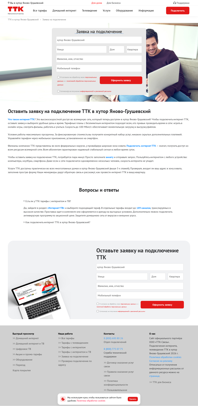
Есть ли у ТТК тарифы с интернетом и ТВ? (47, 201)
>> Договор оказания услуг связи (119, 364)
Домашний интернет (64, 10)
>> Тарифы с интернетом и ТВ (74, 351)
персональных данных (128, 304)
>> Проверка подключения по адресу (75, 362)
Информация (146, 10)
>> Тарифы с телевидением (73, 342)
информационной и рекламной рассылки (95, 91)
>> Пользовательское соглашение (115, 391)
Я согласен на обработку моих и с (77, 81)
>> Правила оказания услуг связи (119, 373)
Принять (132, 399)
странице (154, 376)
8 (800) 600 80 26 (113, 338)
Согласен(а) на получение (85, 91)
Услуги (106, 10)
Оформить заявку (121, 80)
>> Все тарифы (66, 338)
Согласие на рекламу (160, 360)
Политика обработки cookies (165, 357)
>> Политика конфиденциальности (116, 382)
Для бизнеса (114, 2)
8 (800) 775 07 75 (113, 348)
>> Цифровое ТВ (22, 348)
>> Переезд (19, 365)
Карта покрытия (22, 370)
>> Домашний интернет (26, 338)
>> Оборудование (22, 359)
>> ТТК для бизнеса (160, 382)
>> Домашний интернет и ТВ (28, 343)
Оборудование (124, 10)
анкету (109, 157)
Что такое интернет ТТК (21, 119)
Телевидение (89, 10)
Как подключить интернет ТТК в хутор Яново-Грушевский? (56, 222)
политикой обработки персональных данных (112, 307)
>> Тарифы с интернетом (71, 347)
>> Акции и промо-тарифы (27, 354)
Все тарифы (40, 10)
